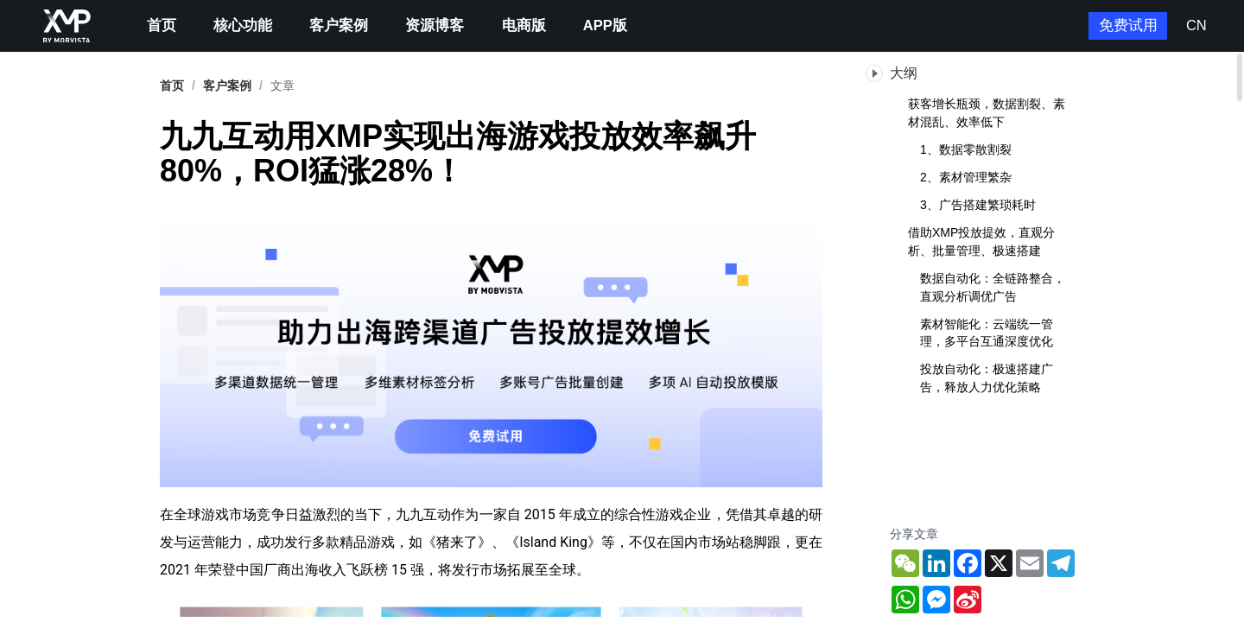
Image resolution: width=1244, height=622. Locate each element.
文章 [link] (282, 85)
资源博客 (434, 25)
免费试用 (1128, 25)
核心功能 (242, 25)
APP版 (605, 25)
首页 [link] (172, 85)
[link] (227, 85)
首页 (161, 25)
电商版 (524, 25)
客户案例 (338, 25)
